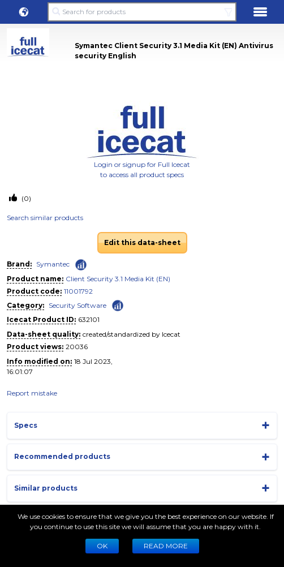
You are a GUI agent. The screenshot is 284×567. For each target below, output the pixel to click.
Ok (102, 546)
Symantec (53, 264)
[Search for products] (142, 12)
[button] (24, 11)
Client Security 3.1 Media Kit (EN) (118, 278)
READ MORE (166, 546)
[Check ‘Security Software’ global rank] (117, 304)
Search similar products (45, 217)
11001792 (78, 291)
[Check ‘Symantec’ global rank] (81, 265)
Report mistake (32, 393)
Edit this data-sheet (142, 242)
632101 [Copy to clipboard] (89, 319)
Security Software (77, 305)
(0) (25, 198)
